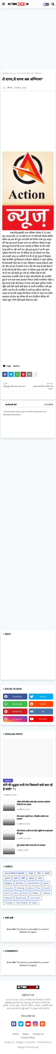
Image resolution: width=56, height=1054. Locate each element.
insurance (9, 888)
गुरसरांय (47, 873)
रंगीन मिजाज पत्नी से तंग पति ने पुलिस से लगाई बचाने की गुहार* (35, 832)
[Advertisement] (28, 39)
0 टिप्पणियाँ (48, 404)
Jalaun (30, 888)
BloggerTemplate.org (28, 1047)
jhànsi (16, 893)
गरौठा (39, 873)
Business (19, 883)
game (45, 883)
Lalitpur (35, 893)
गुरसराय (7, 878)
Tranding (8, 902)
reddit (43, 704)
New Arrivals (21, 898)
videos (34, 902)
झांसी (15, 878)
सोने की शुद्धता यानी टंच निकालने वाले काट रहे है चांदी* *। (28, 787)
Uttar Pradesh (22, 902)
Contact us (38, 1033)
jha (38, 888)
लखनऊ (31, 878)
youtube (43, 718)
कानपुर (30, 873)
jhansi (13, 73)
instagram (17, 718)
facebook (17, 696)
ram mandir (35, 898)
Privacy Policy (28, 1037)
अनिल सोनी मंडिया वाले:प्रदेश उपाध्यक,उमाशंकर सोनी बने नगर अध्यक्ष (33, 803)
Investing (20, 888)
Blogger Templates (25, 1042)
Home (16, 1033)
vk (43, 711)
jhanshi (47, 888)
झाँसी (23, 878)
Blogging (8, 883)
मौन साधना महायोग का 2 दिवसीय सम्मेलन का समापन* (32, 817)
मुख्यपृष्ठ (5, 73)
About (26, 1033)
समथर (40, 878)
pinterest (17, 711)
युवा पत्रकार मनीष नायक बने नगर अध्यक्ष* (31, 845)
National (8, 898)
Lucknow (46, 893)
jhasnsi (25, 893)
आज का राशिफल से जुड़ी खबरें (14, 873)
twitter (43, 696)
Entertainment (33, 883)
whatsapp (17, 704)
